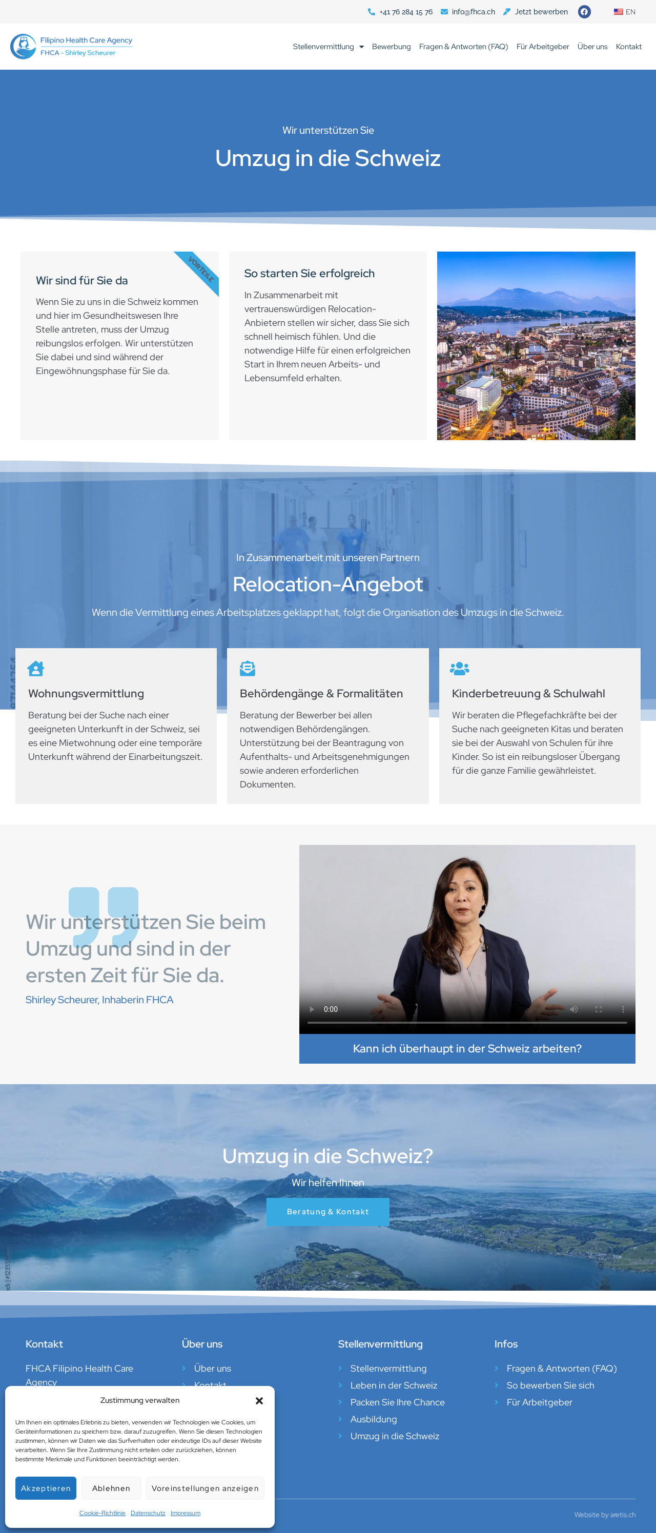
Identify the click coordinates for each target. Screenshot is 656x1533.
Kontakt (629, 47)
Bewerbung (391, 47)
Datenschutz (148, 1513)
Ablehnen (111, 1488)
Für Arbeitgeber (543, 47)
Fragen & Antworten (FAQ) (463, 47)
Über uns (593, 47)
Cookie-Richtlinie (102, 1513)
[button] (259, 1401)
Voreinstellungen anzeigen (205, 1488)
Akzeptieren (46, 1488)
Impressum (185, 1513)
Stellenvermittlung (328, 47)
